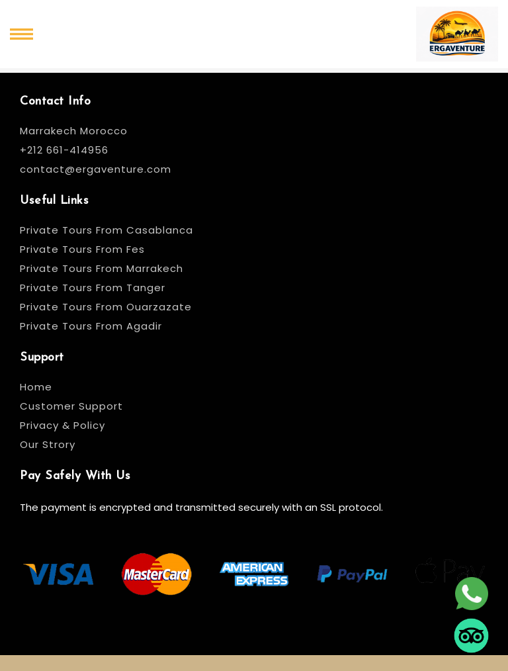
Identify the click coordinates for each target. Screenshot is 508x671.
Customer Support (71, 406)
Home (36, 387)
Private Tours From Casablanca (108, 230)
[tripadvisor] (471, 634)
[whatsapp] (471, 592)
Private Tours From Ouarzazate (106, 307)
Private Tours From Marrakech (101, 268)
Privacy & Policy (62, 425)
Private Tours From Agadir (91, 326)
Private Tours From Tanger (92, 287)
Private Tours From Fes (82, 249)
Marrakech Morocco (74, 131)
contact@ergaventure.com (95, 169)
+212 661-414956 (64, 150)
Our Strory (47, 444)
